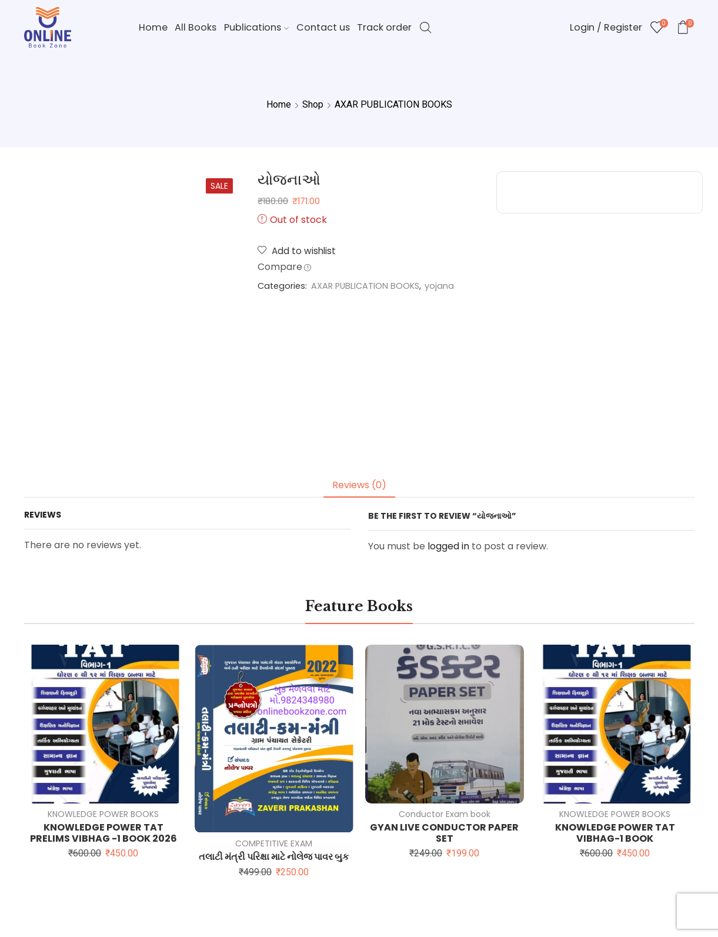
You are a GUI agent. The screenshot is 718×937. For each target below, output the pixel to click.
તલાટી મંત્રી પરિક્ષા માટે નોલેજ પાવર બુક (274, 856)
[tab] (359, 485)
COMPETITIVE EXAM (273, 843)
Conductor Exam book (444, 814)
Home (153, 27)
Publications (256, 27)
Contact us (323, 27)
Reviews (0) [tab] (359, 485)
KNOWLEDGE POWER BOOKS (103, 814)
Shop (312, 104)
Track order (384, 27)
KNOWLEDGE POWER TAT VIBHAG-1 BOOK (615, 833)
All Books (195, 27)
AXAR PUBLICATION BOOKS (393, 104)
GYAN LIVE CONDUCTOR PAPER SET (444, 833)
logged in (448, 546)
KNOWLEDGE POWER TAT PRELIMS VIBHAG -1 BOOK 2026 (103, 833)
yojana (439, 286)
